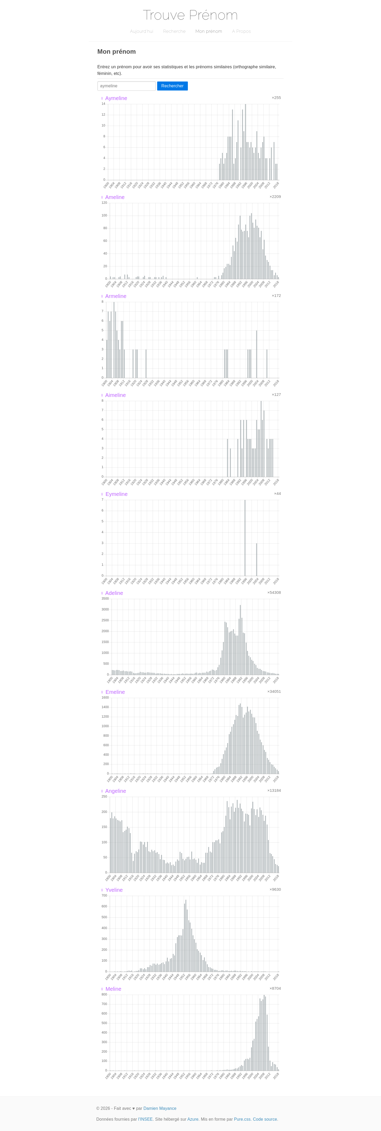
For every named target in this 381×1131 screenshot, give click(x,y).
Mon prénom (209, 31)
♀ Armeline (113, 296)
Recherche (174, 31)
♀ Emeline (112, 692)
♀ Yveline (111, 890)
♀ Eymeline (114, 494)
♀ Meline (110, 989)
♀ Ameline (112, 197)
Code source (265, 1119)
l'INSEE (145, 1119)
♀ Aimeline (113, 395)
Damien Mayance (159, 1108)
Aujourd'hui (141, 31)
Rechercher (172, 86)
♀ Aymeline (113, 98)
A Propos (241, 31)
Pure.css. (243, 1119)
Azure (192, 1119)
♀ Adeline (111, 593)
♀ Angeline (113, 791)
